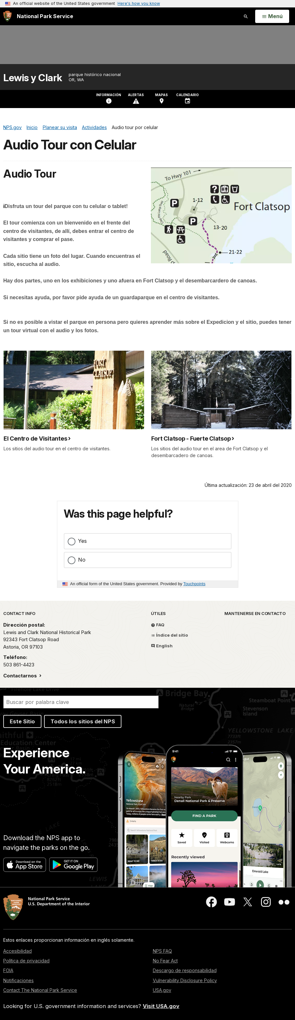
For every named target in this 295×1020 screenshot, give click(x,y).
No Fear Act (165, 960)
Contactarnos (20, 676)
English (162, 645)
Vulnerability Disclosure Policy (185, 980)
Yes (82, 541)
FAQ (158, 624)
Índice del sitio (169, 635)
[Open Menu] (272, 16)
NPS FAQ (162, 951)
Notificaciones (18, 980)
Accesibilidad (17, 951)
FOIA (8, 970)
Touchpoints (194, 583)
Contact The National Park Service (40, 990)
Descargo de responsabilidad (185, 970)
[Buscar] (81, 702)
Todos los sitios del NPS (83, 721)
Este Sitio (22, 721)
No (81, 559)
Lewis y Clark (32, 77)
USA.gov (162, 990)
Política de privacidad (26, 960)
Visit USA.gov (161, 1006)
